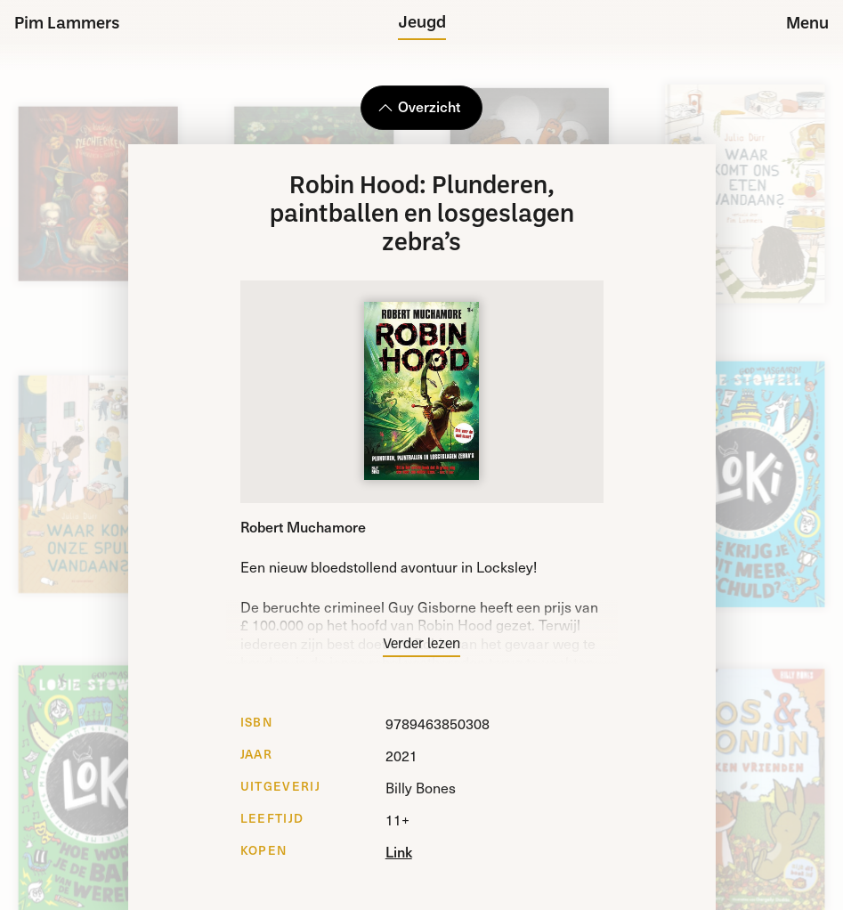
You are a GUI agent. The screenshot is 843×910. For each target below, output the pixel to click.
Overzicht (419, 106)
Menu (807, 24)
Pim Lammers (67, 24)
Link (398, 851)
